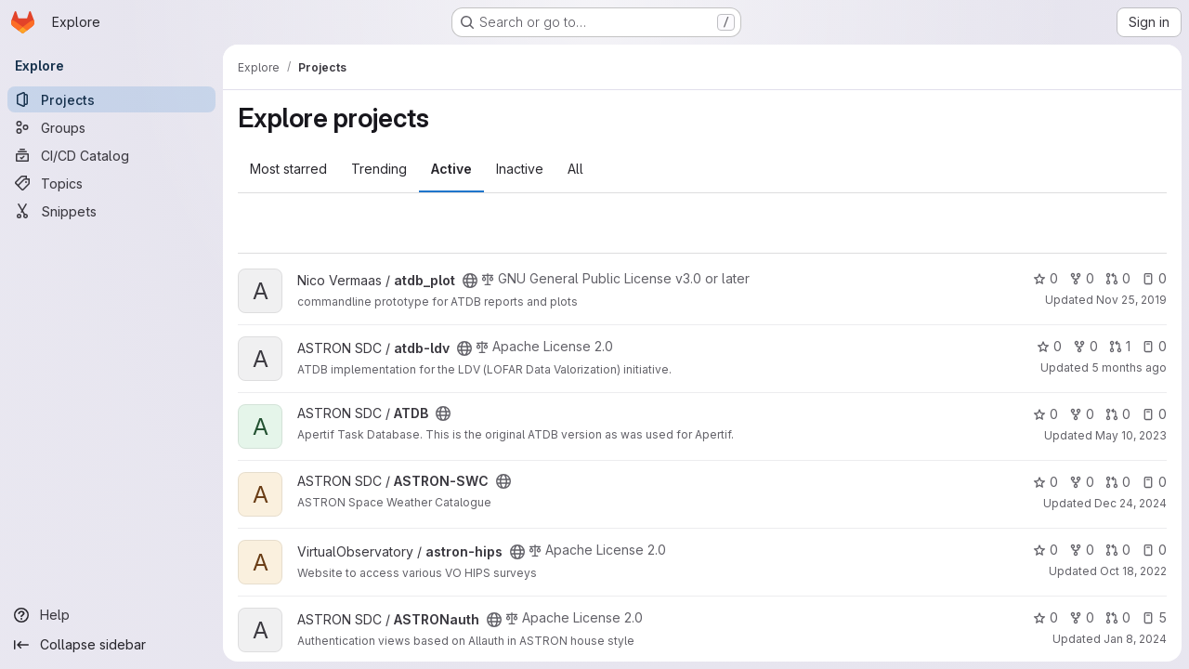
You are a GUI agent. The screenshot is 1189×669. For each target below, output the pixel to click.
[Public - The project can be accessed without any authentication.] (470, 280)
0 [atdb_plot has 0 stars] (1045, 278)
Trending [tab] (379, 169)
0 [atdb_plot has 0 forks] (1081, 278)
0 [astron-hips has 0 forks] (1081, 550)
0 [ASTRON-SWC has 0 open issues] (1154, 482)
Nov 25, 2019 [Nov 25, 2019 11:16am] (1131, 300)
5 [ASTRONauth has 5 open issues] (1154, 617)
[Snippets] (111, 211)
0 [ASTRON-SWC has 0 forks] (1081, 482)
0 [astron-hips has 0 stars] (1045, 550)
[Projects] (111, 99)
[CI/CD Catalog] (111, 155)
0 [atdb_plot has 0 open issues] (1154, 278)
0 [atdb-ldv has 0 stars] (1049, 346)
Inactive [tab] (519, 169)
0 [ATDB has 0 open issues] (1154, 414)
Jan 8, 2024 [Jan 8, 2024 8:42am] (1135, 639)
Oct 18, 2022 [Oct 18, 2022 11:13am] (1133, 571)
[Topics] (111, 183)
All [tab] (575, 169)
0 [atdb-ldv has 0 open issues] (1154, 346)
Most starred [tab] (288, 169)
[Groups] (111, 127)
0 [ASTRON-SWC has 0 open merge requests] (1117, 482)
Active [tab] (451, 169)
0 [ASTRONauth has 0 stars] (1045, 617)
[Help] (111, 615)
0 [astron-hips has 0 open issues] (1154, 550)
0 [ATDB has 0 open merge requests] (1117, 414)
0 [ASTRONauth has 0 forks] (1081, 617)
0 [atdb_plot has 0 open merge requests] (1117, 278)
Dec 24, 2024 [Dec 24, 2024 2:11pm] (1130, 503)
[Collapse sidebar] (111, 645)
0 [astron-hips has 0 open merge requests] (1117, 550)
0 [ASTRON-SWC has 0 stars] (1045, 482)
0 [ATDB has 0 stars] (1045, 414)
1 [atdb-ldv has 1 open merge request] (1119, 346)
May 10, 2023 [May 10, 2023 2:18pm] (1131, 435)
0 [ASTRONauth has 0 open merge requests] (1117, 617)
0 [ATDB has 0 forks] (1081, 414)
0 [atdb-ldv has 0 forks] (1085, 346)
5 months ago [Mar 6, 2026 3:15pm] (1129, 367)
